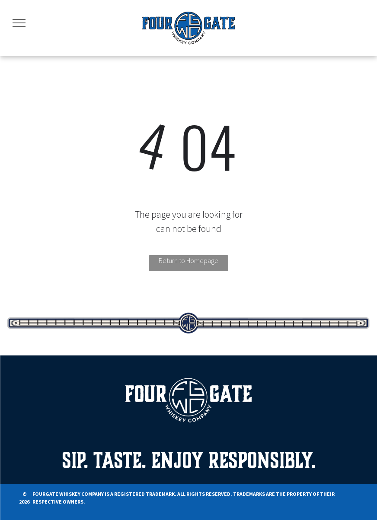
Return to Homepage (188, 260)
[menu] (19, 23)
